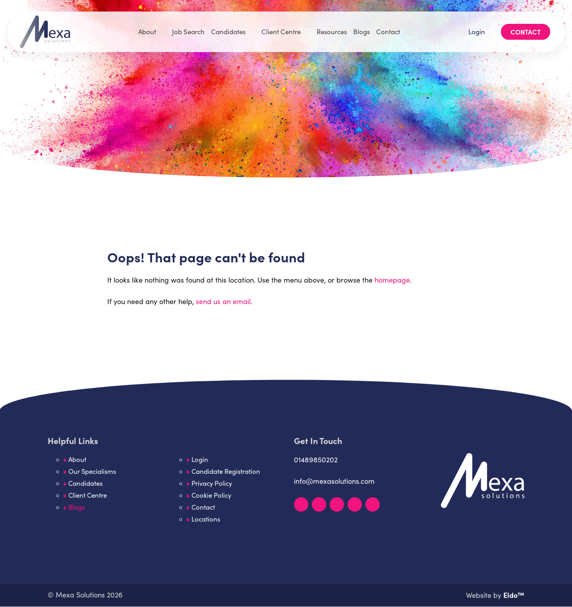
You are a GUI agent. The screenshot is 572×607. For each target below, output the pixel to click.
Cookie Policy (211, 495)
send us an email (223, 301)
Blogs (364, 28)
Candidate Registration (226, 471)
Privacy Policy (212, 483)
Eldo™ (513, 595)
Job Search (186, 28)
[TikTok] (372, 504)
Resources (333, 28)
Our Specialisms (92, 471)
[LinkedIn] (301, 504)
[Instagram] (319, 504)
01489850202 (316, 459)
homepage (392, 280)
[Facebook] (337, 504)
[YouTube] (355, 504)
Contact (391, 28)
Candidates (227, 28)
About (144, 28)
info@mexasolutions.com (334, 481)
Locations (205, 519)
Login (475, 28)
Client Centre (281, 28)
